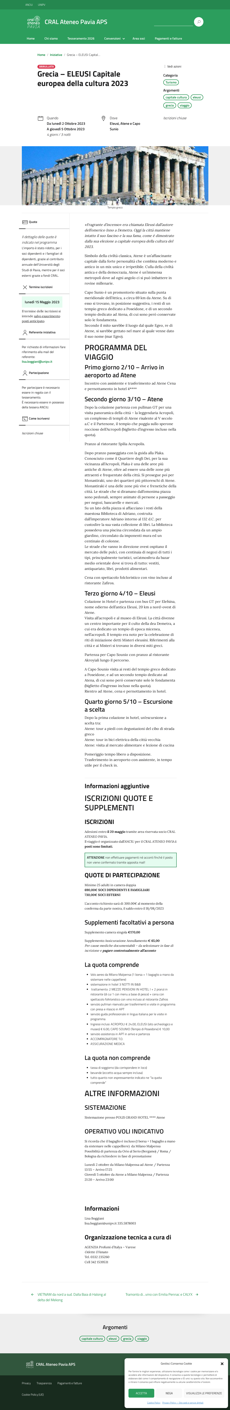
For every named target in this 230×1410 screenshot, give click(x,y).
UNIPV (41, 5)
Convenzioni (112, 38)
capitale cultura (176, 97)
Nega (169, 1393)
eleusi (197, 97)
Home (31, 38)
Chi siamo (51, 38)
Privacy (26, 1383)
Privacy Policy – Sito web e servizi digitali (182, 1402)
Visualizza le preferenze (204, 1393)
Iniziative (56, 54)
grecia (170, 105)
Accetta (141, 1393)
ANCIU (29, 5)
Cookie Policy (153, 1402)
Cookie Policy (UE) (33, 1394)
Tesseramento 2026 (80, 38)
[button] (222, 1363)
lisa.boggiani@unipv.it (37, 361)
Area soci (139, 38)
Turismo (171, 82)
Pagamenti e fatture (168, 38)
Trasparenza (44, 1383)
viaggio (184, 105)
